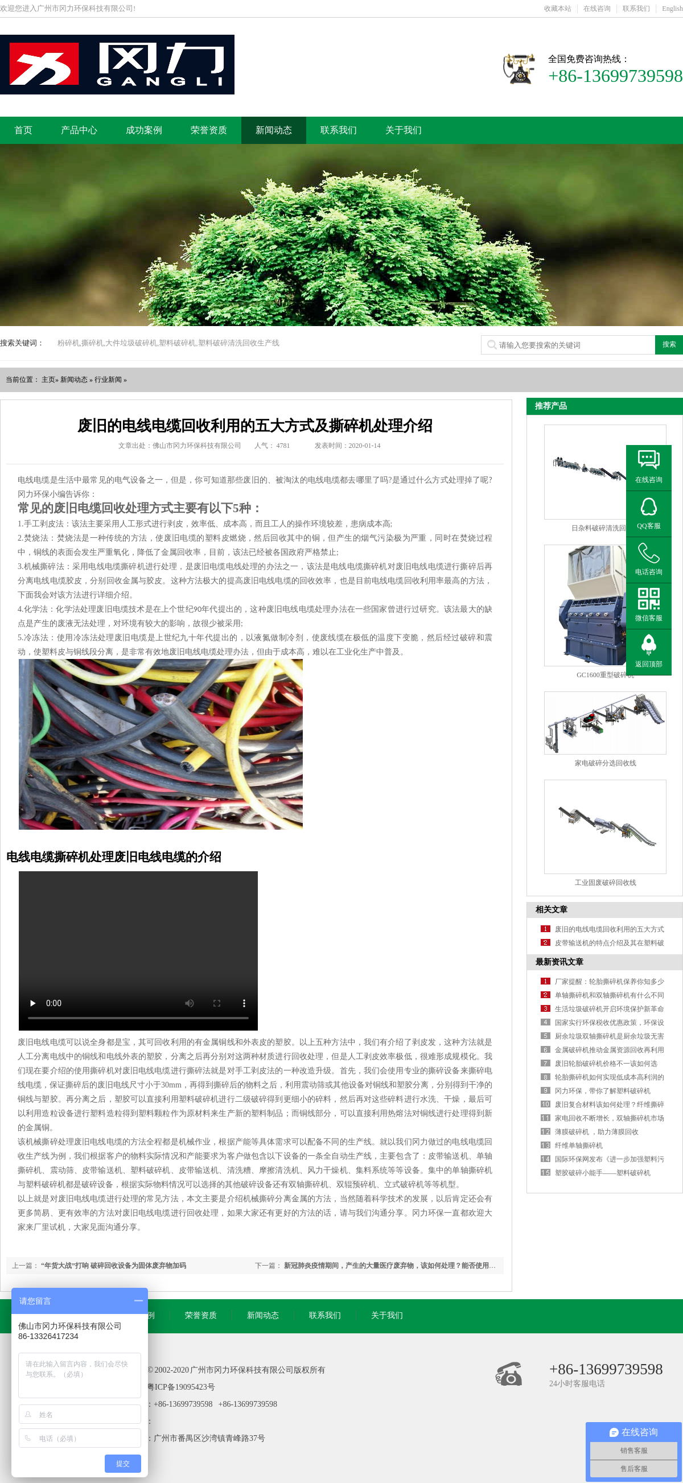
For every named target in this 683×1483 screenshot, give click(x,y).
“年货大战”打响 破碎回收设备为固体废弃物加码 (113, 1266)
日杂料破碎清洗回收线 (605, 528)
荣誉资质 (209, 130)
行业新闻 (108, 380)
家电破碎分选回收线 (605, 763)
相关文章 (551, 909)
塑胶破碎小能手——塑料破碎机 (603, 1173)
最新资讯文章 (559, 962)
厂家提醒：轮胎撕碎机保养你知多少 (609, 982)
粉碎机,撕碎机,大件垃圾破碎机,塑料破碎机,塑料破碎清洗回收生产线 (168, 343)
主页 (48, 380)
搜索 (669, 344)
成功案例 (144, 130)
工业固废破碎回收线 (605, 883)
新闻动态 (274, 130)
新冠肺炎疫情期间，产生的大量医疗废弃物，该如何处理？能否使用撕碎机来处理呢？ (414, 1266)
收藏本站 (557, 9)
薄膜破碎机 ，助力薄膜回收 (597, 1132)
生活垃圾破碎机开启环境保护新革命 (609, 1009)
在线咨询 (597, 9)
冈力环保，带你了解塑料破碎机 (603, 1091)
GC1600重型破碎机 (605, 675)
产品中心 (79, 130)
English (672, 9)
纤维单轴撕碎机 (579, 1146)
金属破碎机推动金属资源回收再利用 (609, 1050)
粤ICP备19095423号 (181, 1387)
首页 (23, 130)
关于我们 (403, 130)
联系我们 (636, 9)
